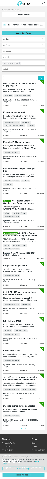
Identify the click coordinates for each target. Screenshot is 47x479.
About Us (6, 439)
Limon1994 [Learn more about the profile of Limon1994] (9, 420)
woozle (7, 158)
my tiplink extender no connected (19, 406)
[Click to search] (41, 78)
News (33, 443)
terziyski (6, 281)
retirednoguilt (16, 255)
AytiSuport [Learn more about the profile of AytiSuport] (8, 338)
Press (34, 439)
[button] (4, 3)
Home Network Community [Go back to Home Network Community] (12, 10)
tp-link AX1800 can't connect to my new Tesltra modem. (19, 293)
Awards (34, 446)
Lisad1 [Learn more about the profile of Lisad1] (7, 308)
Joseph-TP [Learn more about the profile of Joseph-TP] (14, 253)
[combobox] (23, 39)
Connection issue (11, 351)
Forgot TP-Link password (15, 266)
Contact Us (6, 446)
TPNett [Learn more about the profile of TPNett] (7, 280)
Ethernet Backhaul (12, 321)
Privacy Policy (7, 450)
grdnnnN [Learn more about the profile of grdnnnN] (8, 188)
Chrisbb (5, 310)
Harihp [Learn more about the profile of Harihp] (7, 393)
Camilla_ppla (16, 222)
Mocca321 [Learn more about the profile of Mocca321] (8, 100)
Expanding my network (14, 112)
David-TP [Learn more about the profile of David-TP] (14, 221)
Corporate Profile (8, 443)
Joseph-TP (7, 102)
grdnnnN (6, 190)
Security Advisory (38, 450)
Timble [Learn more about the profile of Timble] (7, 365)
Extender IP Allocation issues (17, 142)
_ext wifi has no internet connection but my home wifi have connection (20, 378)
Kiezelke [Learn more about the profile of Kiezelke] (8, 130)
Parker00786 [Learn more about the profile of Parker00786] (9, 156)
